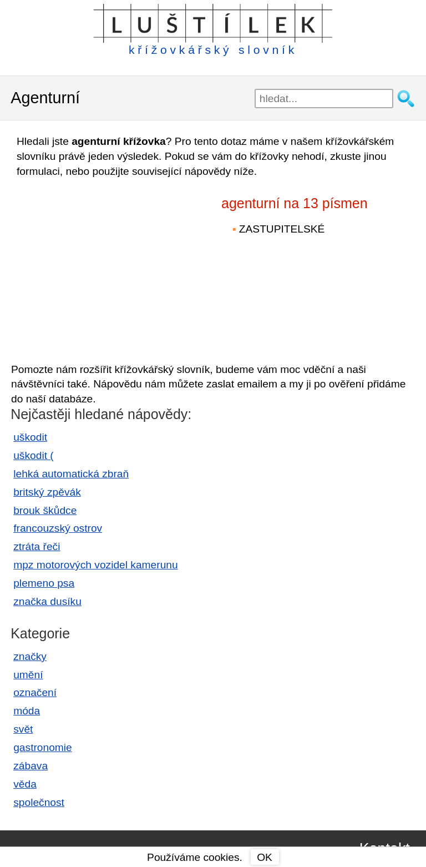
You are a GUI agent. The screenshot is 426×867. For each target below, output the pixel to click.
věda (25, 784)
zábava (30, 766)
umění (28, 675)
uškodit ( (33, 455)
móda (26, 711)
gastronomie (42, 747)
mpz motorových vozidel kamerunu (95, 565)
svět (23, 729)
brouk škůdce (45, 510)
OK (264, 857)
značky (30, 656)
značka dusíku (47, 601)
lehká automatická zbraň (71, 474)
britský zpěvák (47, 492)
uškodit (30, 437)
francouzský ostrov (57, 528)
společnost (38, 802)
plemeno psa (43, 583)
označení (35, 692)
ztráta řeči (36, 546)
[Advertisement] (105, 265)
